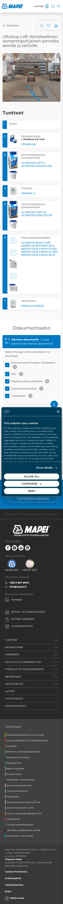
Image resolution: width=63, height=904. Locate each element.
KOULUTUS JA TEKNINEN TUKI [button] (23, 661)
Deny (31, 491)
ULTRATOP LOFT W (33, 212)
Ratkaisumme (49, 514)
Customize (31, 483)
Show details (44, 467)
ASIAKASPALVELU (15, 705)
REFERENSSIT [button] (13, 676)
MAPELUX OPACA (32, 305)
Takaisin (10, 25)
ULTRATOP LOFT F (33, 162)
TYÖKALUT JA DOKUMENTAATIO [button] (24, 669)
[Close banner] (58, 411)
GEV (13, 374)
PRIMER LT (28, 193)
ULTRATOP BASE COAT (36, 242)
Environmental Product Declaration (33, 362)
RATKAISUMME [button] (14, 647)
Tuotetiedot (18, 395)
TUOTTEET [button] (11, 639)
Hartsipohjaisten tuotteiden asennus (33, 497)
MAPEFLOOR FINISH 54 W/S (39, 251)
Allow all (31, 476)
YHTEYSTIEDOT (14, 698)
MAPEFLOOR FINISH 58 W (38, 254)
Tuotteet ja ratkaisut (29, 514)
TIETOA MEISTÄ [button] (14, 683)
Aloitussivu (10, 514)
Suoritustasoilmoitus (24, 388)
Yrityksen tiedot (13, 859)
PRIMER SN (28, 144)
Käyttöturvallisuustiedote (27, 381)
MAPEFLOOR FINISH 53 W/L (39, 248)
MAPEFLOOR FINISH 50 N (37, 245)
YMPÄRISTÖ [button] (12, 654)
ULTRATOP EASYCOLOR (36, 166)
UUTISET (10, 691)
